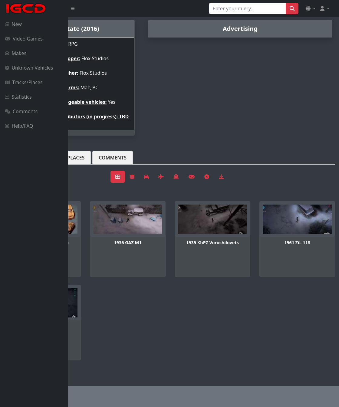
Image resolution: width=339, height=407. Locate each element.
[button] (310, 8)
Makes (15, 53)
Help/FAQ (19, 126)
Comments (21, 111)
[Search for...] (247, 8)
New (13, 24)
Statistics (18, 97)
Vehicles (90, 167)
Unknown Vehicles (29, 67)
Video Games (24, 38)
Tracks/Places (24, 82)
